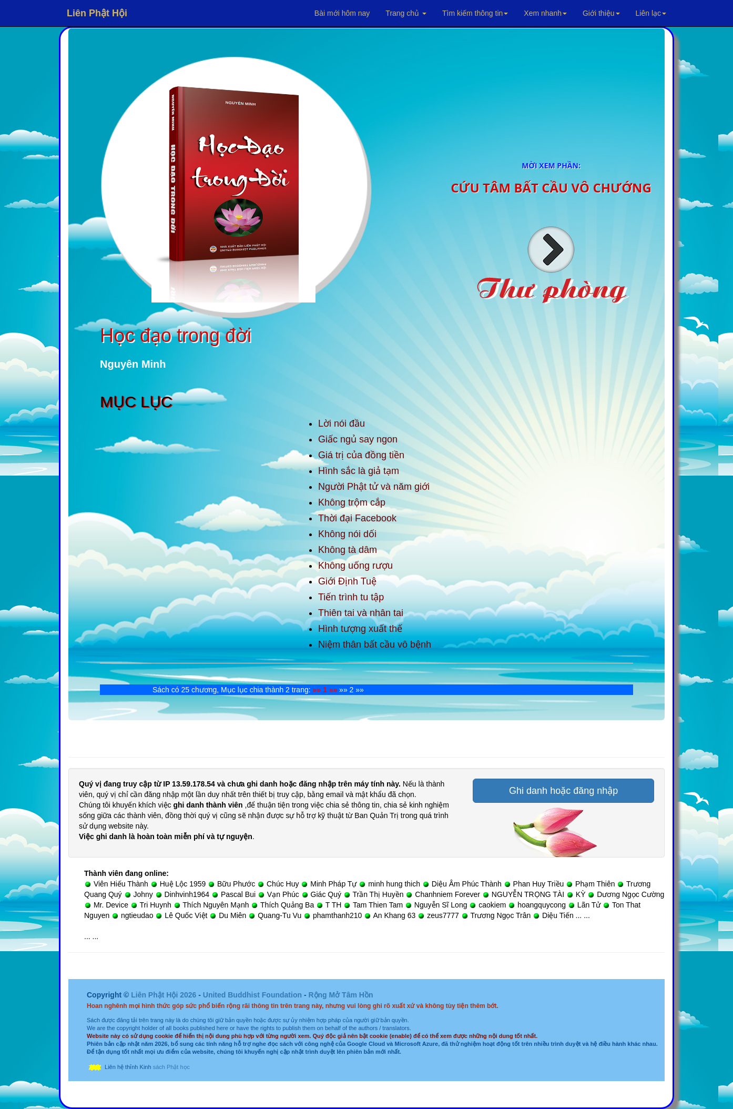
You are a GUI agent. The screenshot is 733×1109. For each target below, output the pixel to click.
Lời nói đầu (341, 423)
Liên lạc (651, 13)
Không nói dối (347, 534)
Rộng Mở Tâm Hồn (340, 995)
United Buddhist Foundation (252, 995)
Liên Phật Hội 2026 (164, 995)
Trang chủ (405, 13)
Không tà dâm (347, 550)
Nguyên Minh (133, 364)
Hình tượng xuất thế (360, 628)
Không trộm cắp (351, 502)
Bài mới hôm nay (342, 13)
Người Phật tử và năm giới (374, 486)
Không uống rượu (355, 565)
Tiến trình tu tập (351, 597)
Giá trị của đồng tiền (361, 455)
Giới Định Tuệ (347, 581)
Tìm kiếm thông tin (475, 13)
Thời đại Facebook (357, 518)
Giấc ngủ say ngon (358, 439)
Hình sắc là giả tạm (358, 471)
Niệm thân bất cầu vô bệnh (374, 644)
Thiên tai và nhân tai (360, 613)
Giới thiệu (601, 13)
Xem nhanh (545, 13)
